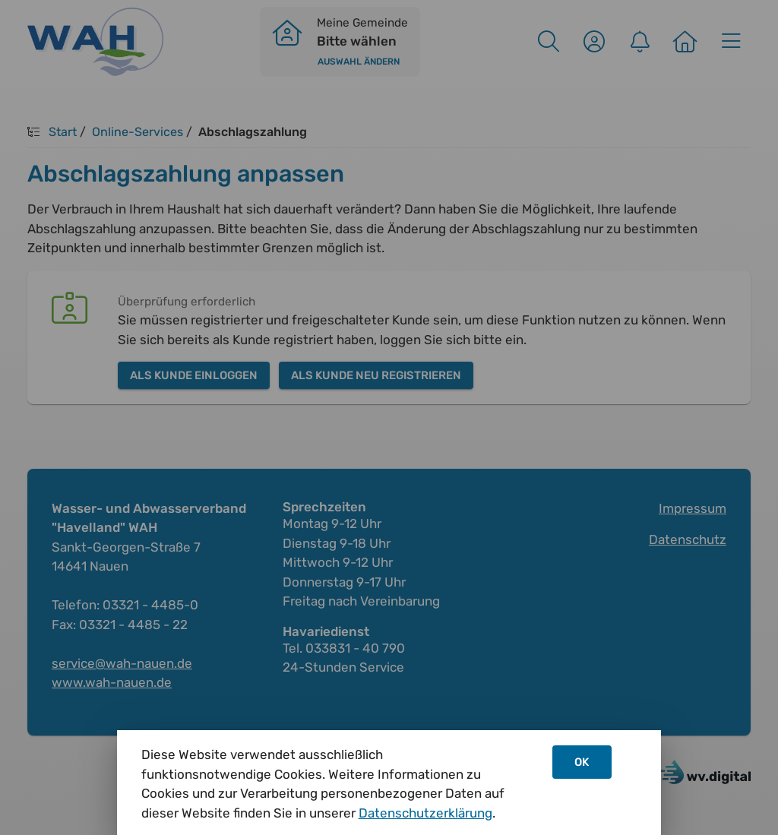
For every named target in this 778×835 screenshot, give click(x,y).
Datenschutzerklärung (425, 813)
